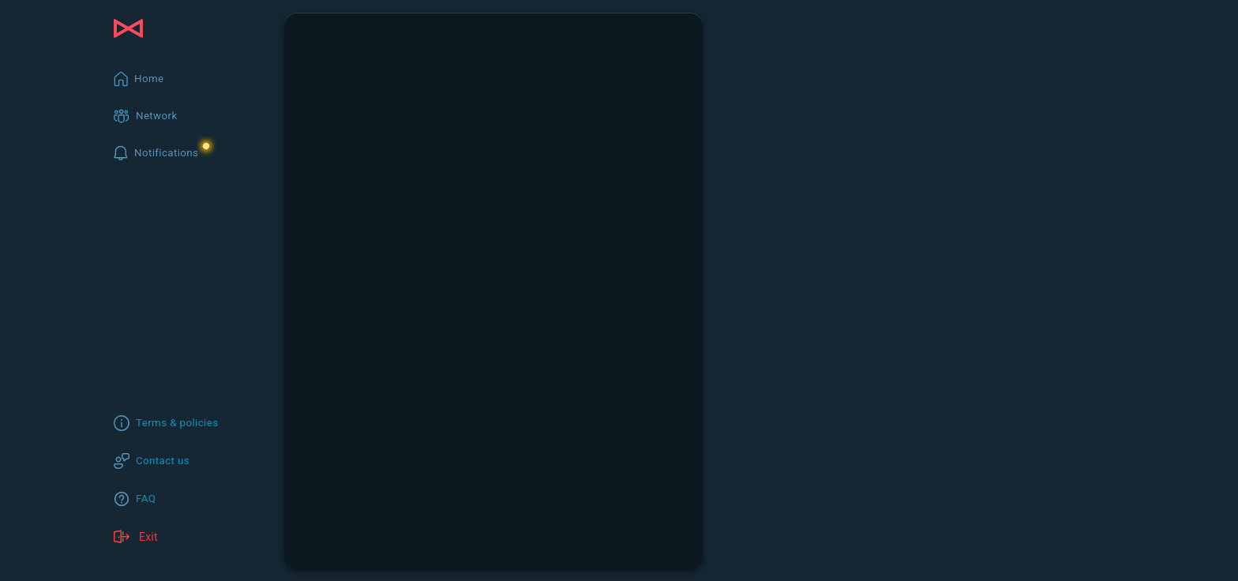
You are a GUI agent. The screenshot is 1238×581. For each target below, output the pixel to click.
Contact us (162, 461)
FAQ (146, 498)
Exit (136, 536)
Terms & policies (177, 423)
